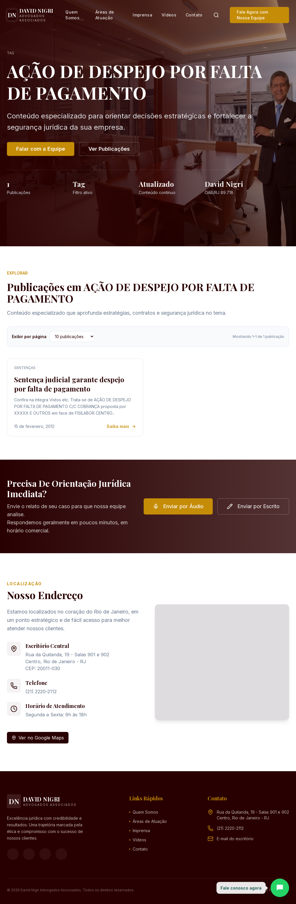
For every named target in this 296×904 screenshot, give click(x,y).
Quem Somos (72, 15)
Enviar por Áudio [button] (178, 506)
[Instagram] (29, 854)
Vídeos (169, 14)
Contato (194, 14)
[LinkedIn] (61, 854)
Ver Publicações (109, 149)
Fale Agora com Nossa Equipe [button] (252, 15)
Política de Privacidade (269, 890)
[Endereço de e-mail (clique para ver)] (235, 839)
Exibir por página (29, 336)
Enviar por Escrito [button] (253, 506)
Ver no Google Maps (38, 738)
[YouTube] (45, 854)
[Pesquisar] (216, 15)
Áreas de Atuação (104, 15)
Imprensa (142, 14)
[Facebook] (12, 854)
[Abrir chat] (280, 888)
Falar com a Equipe (40, 149)
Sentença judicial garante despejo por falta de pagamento (69, 384)
